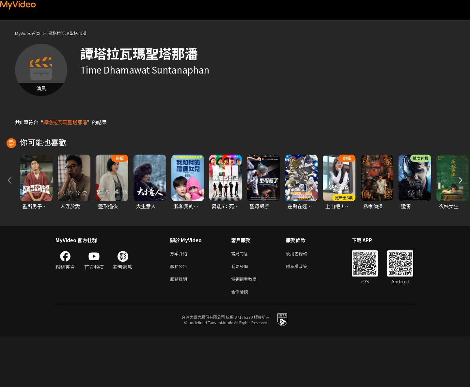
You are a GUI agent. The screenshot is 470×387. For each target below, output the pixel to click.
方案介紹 (180, 300)
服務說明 (180, 328)
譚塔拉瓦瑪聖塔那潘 (75, 33)
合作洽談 (241, 341)
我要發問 (241, 314)
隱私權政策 (302, 314)
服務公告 (180, 314)
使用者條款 (302, 300)
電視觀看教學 (245, 328)
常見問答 (241, 300)
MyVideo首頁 (30, 33)
